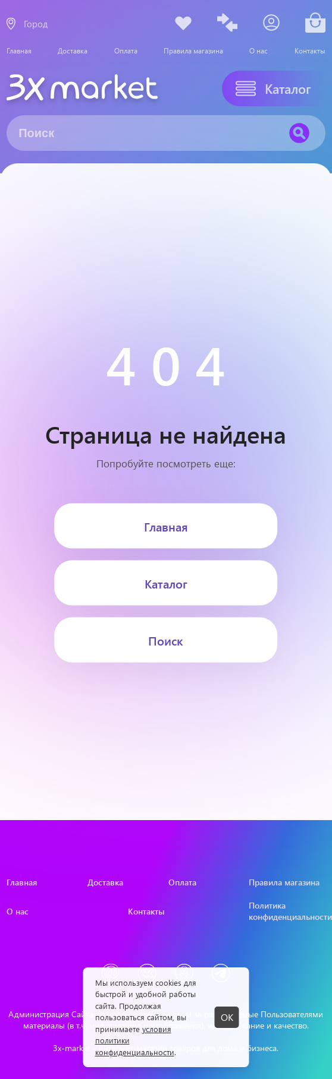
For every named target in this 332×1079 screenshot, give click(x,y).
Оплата (125, 50)
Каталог (166, 583)
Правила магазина (193, 50)
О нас (258, 50)
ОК (227, 1017)
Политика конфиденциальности (287, 911)
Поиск (165, 640)
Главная (19, 50)
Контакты (310, 50)
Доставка (72, 50)
